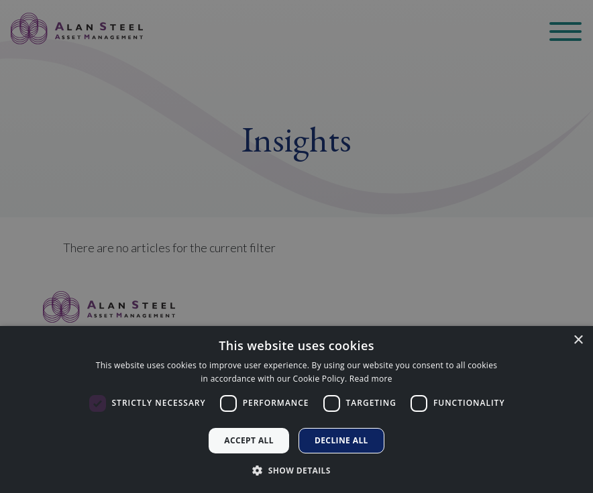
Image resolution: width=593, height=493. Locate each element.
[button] (296, 470)
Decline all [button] (341, 440)
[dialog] (296, 409)
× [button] (578, 340)
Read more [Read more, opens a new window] (370, 378)
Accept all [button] (249, 440)
